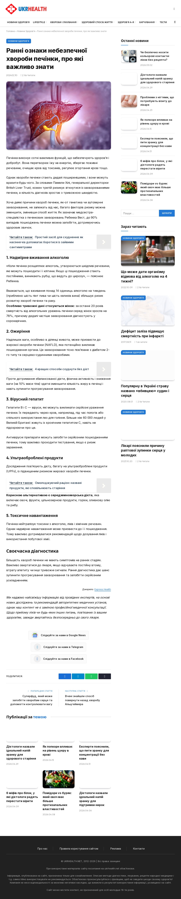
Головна (10, 31)
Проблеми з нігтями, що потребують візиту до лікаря (157, 101)
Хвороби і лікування (63, 22)
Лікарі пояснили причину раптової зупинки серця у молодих (143, 450)
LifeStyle (39, 22)
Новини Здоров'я (26, 31)
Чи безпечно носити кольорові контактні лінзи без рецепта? (154, 56)
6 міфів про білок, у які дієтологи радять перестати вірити (22, 797)
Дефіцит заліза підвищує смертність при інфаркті (142, 333)
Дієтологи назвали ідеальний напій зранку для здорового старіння (21, 752)
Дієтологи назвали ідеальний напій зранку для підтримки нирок (93, 799)
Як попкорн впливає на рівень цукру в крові (58, 750)
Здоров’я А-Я (126, 22)
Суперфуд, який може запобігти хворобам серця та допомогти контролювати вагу (31, 700)
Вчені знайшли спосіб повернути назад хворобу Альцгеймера (82, 700)
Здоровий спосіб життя (97, 22)
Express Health (102, 589)
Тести (163, 22)
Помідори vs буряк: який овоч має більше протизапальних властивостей (57, 801)
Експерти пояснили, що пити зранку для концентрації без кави (94, 752)
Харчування (147, 22)
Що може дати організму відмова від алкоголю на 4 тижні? (144, 276)
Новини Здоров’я (18, 22)
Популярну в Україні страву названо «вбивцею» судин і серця (145, 391)
